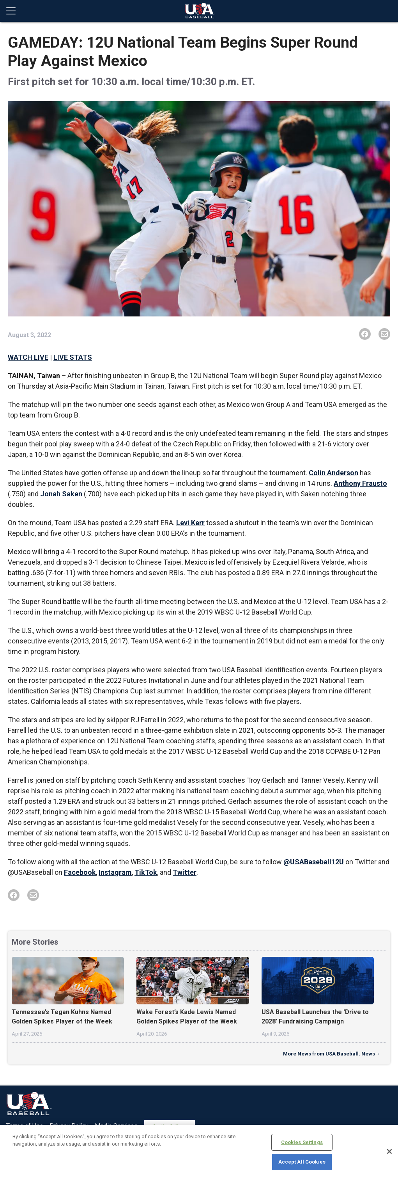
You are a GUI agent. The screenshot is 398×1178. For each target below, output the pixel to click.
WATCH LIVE (28, 357)
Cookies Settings (302, 1142)
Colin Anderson (333, 473)
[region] (199, 1151)
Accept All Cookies (301, 1162)
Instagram (115, 872)
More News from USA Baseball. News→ (331, 1054)
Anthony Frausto (360, 483)
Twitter (184, 872)
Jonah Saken (61, 494)
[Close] (389, 1151)
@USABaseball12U (313, 862)
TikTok (145, 872)
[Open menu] (14, 10)
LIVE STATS (72, 357)
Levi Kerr (190, 523)
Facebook (80, 872)
